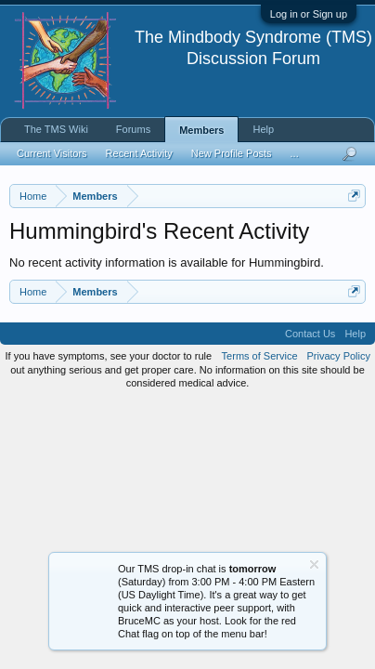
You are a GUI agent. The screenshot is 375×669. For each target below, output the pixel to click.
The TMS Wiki (56, 129)
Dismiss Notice (314, 564)
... (295, 153)
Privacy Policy (338, 355)
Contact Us (310, 333)
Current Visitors (52, 153)
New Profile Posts (231, 153)
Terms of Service (260, 355)
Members (201, 130)
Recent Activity (139, 153)
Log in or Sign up (308, 14)
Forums (133, 129)
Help (263, 129)
